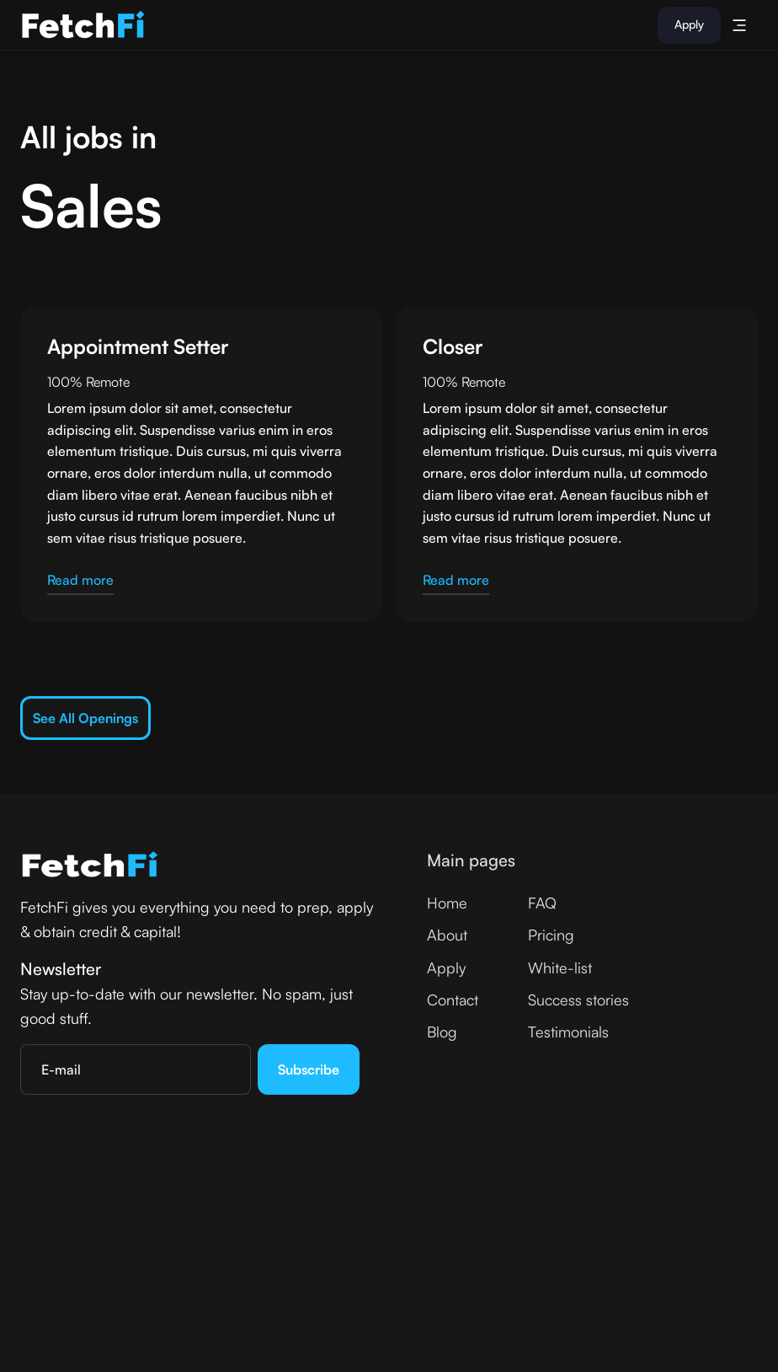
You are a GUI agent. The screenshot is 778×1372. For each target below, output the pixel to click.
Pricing (551, 934)
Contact (452, 999)
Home (447, 902)
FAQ (542, 902)
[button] (739, 25)
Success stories (578, 999)
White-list (560, 967)
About (447, 934)
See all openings (85, 718)
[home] (83, 25)
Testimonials (568, 1031)
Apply (689, 24)
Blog (442, 1031)
